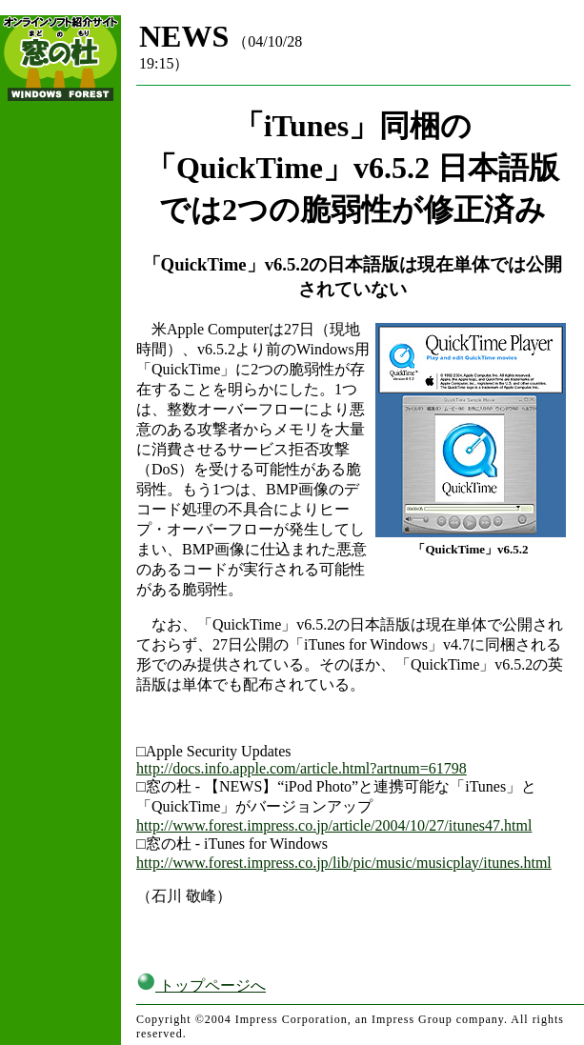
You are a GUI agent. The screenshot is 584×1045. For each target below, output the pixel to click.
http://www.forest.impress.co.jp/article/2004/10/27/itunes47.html (334, 825)
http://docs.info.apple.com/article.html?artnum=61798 (301, 768)
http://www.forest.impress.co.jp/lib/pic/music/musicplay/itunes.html (344, 862)
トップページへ (201, 985)
